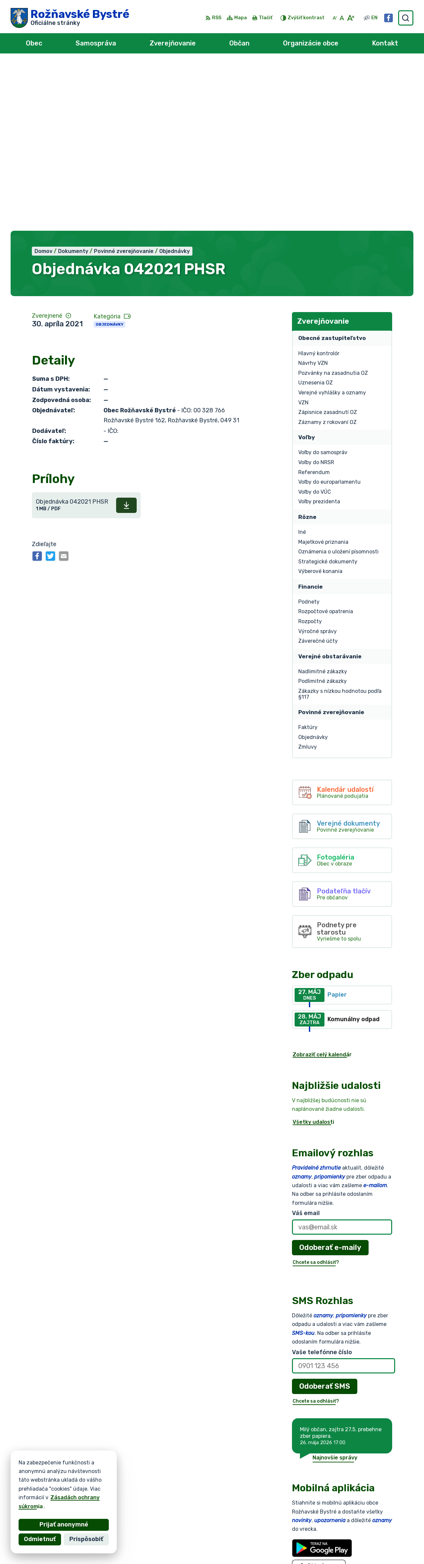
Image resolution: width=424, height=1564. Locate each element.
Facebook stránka (363, 1549)
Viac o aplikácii (312, 1417)
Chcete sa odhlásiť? (316, 1095)
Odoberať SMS (324, 1218)
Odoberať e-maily (330, 1079)
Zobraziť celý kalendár (322, 887)
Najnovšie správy (335, 1290)
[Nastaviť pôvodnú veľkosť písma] (341, 18)
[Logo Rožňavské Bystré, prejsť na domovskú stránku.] (70, 18)
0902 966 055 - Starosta (372, 1527)
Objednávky (109, 156)
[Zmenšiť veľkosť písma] (334, 18)
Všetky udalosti (313, 954)
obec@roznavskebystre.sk (374, 1542)
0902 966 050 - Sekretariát (376, 1534)
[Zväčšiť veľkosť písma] (350, 18)
